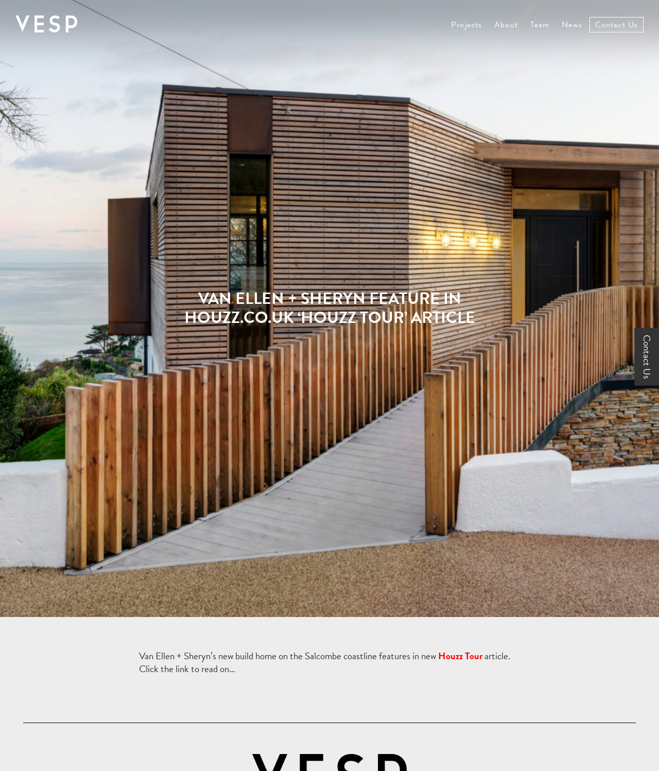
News (572, 25)
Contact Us (616, 25)
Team (539, 25)
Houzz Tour (460, 655)
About (506, 25)
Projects (466, 25)
